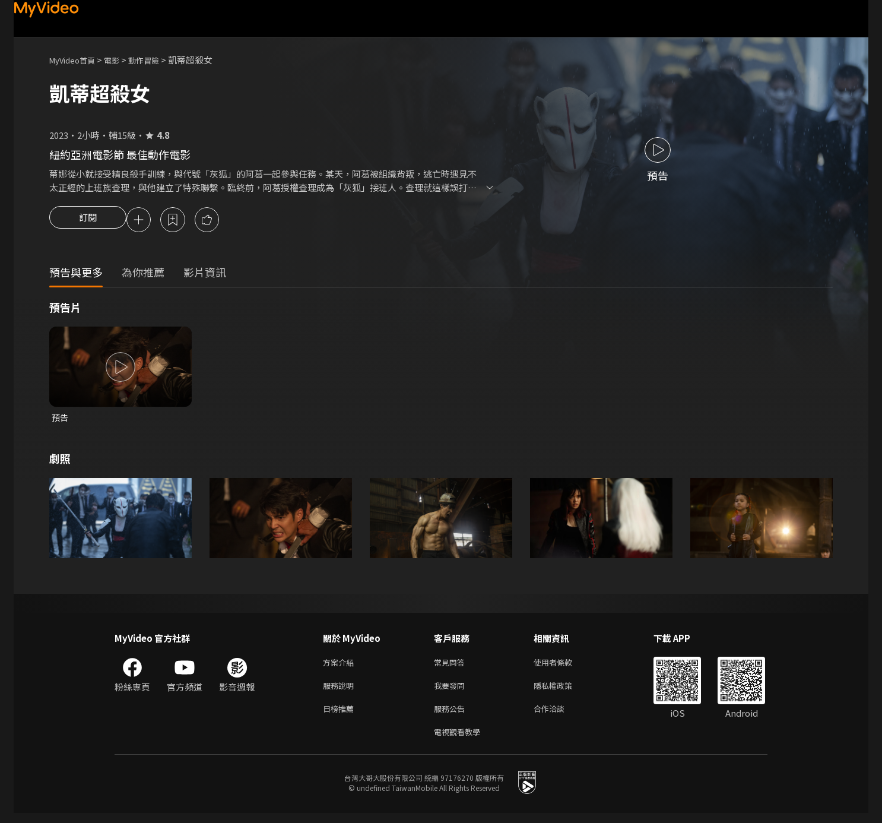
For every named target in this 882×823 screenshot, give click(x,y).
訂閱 (88, 221)
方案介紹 (340, 666)
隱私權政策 (563, 691)
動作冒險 (157, 59)
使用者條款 (563, 666)
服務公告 (451, 716)
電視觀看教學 (460, 741)
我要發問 (451, 691)
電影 (121, 59)
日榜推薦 (340, 716)
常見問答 (451, 666)
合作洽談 (558, 716)
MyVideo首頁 (76, 59)
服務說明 (340, 691)
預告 (60, 419)
